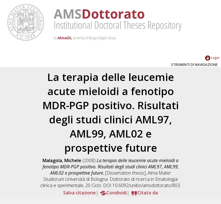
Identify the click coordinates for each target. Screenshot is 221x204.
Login (212, 57)
